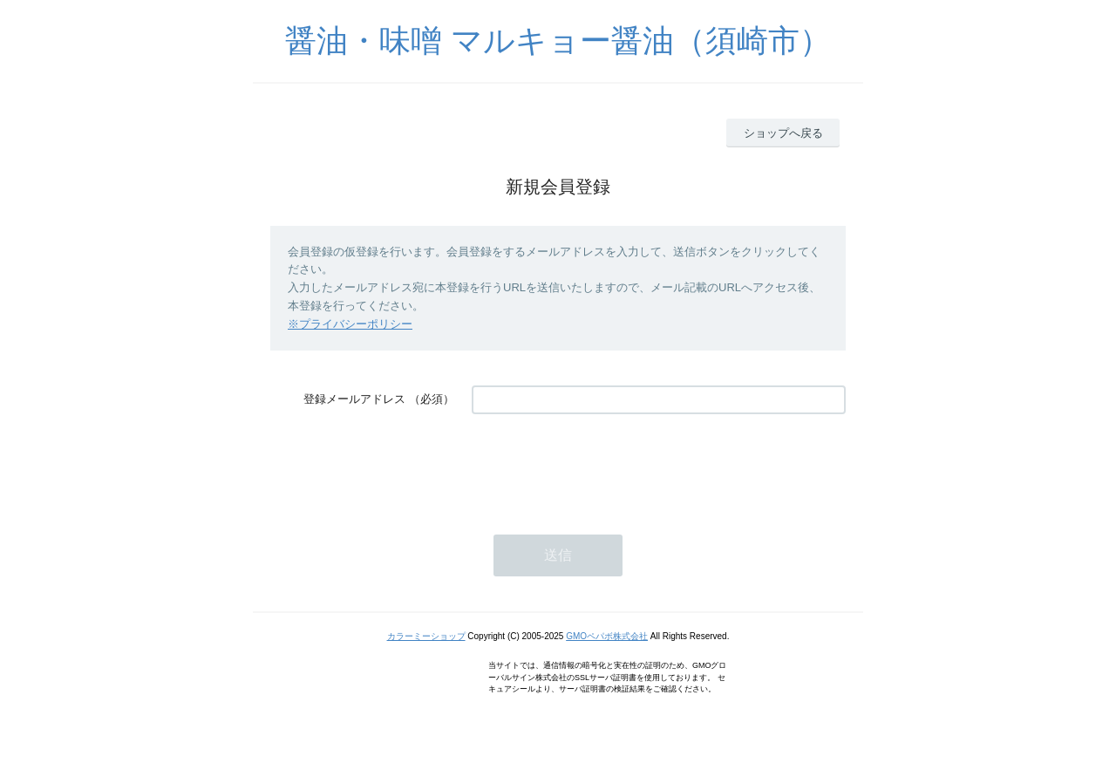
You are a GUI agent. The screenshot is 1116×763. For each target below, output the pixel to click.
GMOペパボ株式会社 (607, 636)
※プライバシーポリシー (350, 323)
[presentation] (604, 466)
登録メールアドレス (354, 398)
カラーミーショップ (426, 636)
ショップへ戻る (783, 133)
